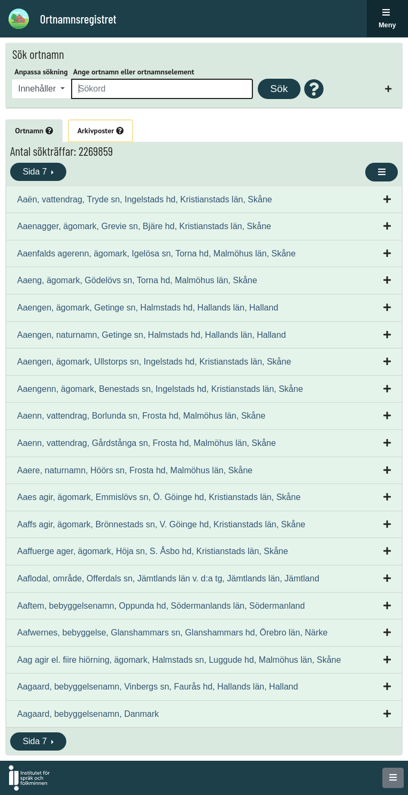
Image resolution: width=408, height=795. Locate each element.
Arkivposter (101, 130)
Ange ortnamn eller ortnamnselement (133, 72)
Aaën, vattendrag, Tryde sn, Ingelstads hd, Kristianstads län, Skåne (144, 199)
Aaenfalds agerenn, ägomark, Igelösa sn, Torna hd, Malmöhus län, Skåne (156, 253)
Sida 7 (35, 171)
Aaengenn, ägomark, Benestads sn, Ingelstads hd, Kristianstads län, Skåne (160, 388)
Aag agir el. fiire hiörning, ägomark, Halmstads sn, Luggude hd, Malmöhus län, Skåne (179, 659)
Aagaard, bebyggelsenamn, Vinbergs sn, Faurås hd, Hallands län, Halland (157, 686)
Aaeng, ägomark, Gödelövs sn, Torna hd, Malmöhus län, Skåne (137, 280)
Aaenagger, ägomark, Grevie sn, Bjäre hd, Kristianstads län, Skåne (144, 226)
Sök (279, 88)
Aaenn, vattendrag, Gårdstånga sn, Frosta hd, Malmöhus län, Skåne (146, 443)
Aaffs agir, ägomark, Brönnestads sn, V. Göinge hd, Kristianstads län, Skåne (161, 524)
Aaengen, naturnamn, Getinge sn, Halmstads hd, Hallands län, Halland (151, 334)
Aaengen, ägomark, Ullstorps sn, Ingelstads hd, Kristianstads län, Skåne (154, 361)
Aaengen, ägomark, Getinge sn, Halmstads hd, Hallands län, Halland (147, 307)
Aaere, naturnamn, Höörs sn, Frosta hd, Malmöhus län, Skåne (134, 470)
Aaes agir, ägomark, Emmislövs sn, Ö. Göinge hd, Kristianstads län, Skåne (159, 497)
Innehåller (38, 88)
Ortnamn (34, 130)
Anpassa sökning (41, 72)
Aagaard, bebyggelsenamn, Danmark (88, 713)
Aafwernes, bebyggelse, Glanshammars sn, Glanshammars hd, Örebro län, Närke (172, 632)
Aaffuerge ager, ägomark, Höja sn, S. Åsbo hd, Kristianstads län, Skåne (152, 551)
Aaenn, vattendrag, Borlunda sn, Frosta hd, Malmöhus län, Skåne (141, 415)
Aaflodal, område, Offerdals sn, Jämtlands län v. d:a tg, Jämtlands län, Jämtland (168, 578)
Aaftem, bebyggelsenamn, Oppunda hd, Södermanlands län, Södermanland (161, 605)
